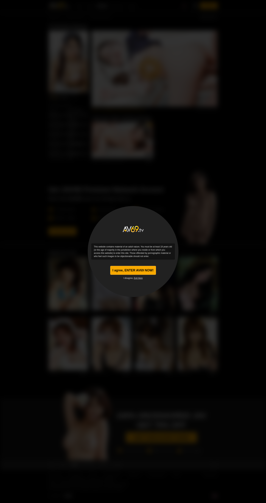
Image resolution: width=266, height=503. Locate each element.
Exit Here (138, 278)
